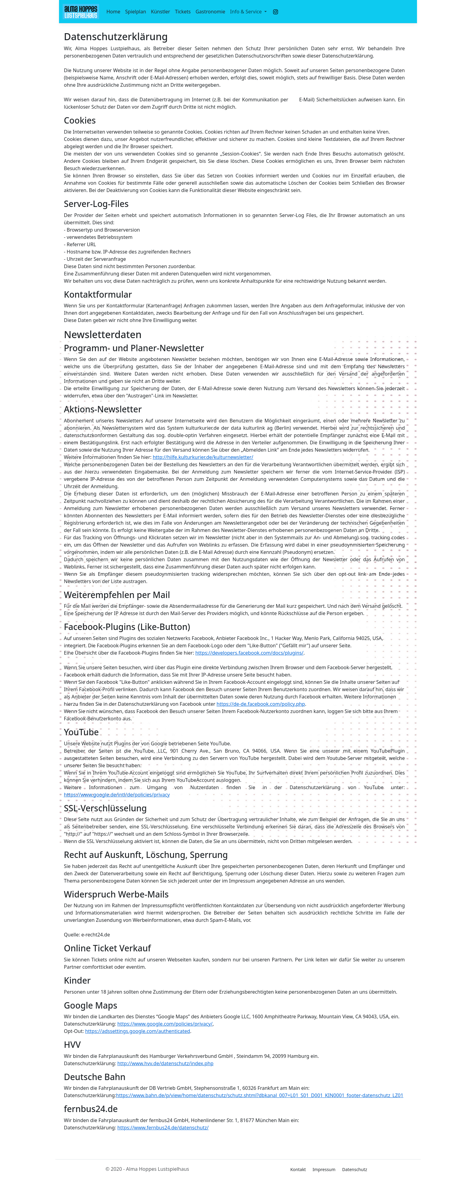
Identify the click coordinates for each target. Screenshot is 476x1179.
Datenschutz (354, 1169)
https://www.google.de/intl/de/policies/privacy (117, 794)
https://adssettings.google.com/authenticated (137, 1031)
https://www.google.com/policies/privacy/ (165, 1023)
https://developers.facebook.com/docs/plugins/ (249, 652)
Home (113, 11)
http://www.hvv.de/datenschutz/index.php (165, 1063)
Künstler (160, 11)
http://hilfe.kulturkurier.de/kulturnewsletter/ (203, 457)
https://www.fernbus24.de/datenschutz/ (163, 1127)
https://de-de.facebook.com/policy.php (261, 704)
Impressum (324, 1169)
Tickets (183, 11)
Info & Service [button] (246, 11)
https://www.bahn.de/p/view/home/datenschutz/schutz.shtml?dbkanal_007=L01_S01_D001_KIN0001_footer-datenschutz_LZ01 (260, 1095)
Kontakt (298, 1169)
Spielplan (135, 11)
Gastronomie (210, 11)
